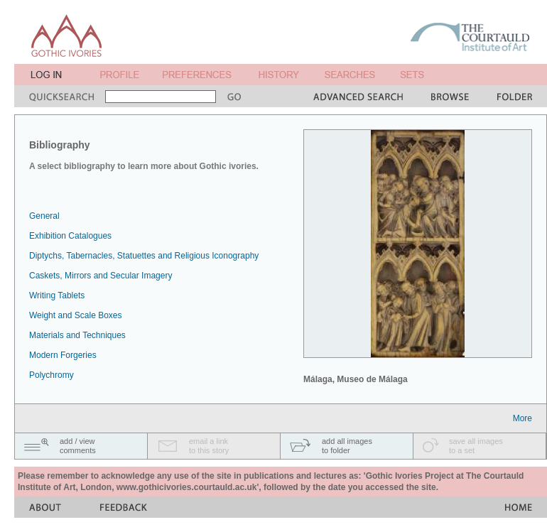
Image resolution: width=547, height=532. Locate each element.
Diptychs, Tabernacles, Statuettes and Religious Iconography (144, 256)
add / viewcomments (78, 446)
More (522, 418)
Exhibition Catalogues (70, 236)
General (44, 216)
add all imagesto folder (347, 446)
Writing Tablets (57, 295)
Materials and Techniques (77, 335)
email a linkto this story (209, 446)
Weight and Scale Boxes (75, 315)
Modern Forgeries (63, 355)
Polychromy (51, 375)
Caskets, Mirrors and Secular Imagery (100, 276)
